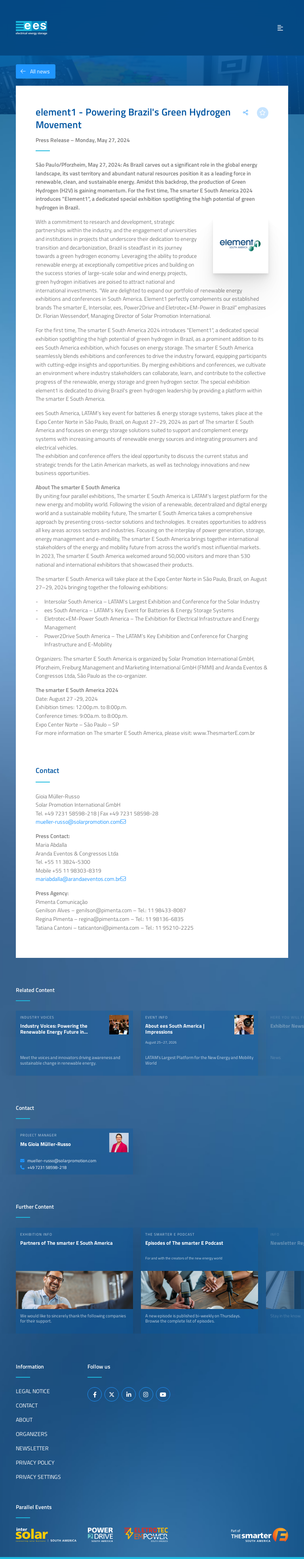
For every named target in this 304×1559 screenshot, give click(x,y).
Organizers (32, 1434)
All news (33, 71)
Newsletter (32, 1448)
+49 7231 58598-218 (43, 1167)
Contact (27, 1405)
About (24, 1419)
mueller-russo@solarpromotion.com (58, 1160)
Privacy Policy (35, 1462)
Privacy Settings (38, 1476)
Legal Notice (33, 1391)
